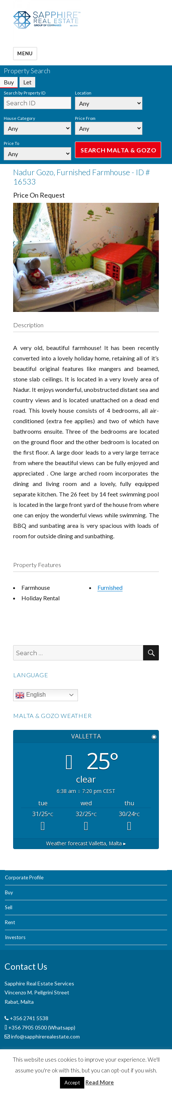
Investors (15, 937)
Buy (9, 892)
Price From (85, 118)
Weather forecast (86, 843)
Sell (8, 907)
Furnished (110, 587)
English (30, 695)
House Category (19, 118)
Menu (25, 53)
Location (83, 92)
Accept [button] (72, 1083)
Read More (99, 1082)
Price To (11, 143)
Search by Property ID (24, 92)
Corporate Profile (24, 877)
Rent (10, 922)
